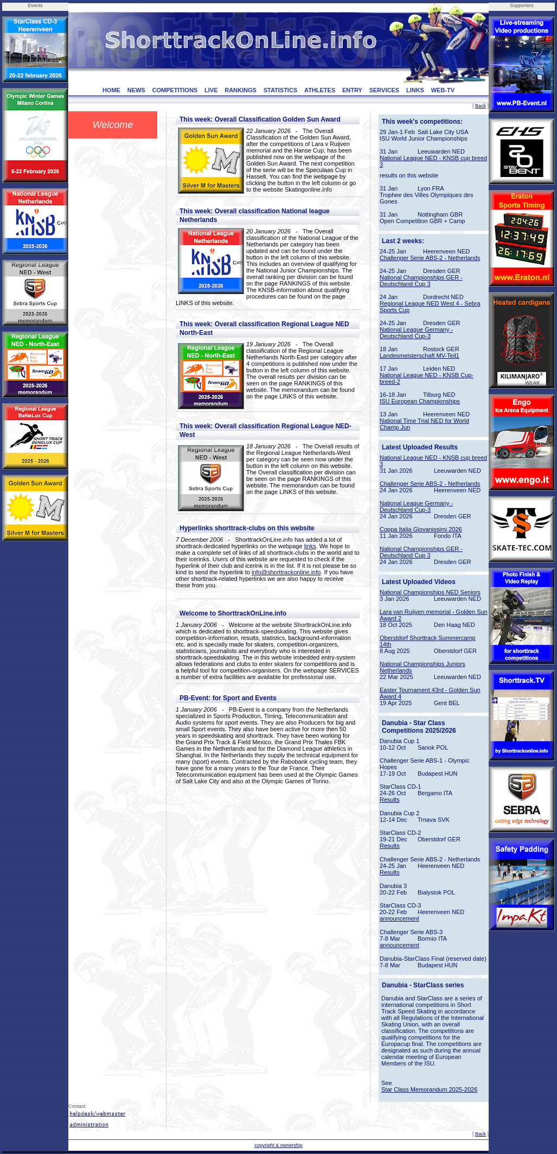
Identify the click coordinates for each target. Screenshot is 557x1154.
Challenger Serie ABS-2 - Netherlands (430, 258)
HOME (111, 90)
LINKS (415, 90)
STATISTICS (281, 90)
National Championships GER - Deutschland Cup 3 (421, 280)
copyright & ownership (278, 1145)
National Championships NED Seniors (430, 592)
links (310, 546)
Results (390, 799)
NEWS (136, 90)
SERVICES (384, 90)
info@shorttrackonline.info (286, 572)
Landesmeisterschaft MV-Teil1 (419, 355)
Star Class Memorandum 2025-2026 (429, 1089)
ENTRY (352, 90)
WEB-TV (442, 90)
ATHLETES (319, 90)
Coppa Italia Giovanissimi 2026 (421, 529)
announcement (399, 918)
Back (480, 106)
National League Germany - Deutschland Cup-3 (416, 332)
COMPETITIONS (174, 90)
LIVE (210, 90)
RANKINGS (241, 90)
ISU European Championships (420, 401)
